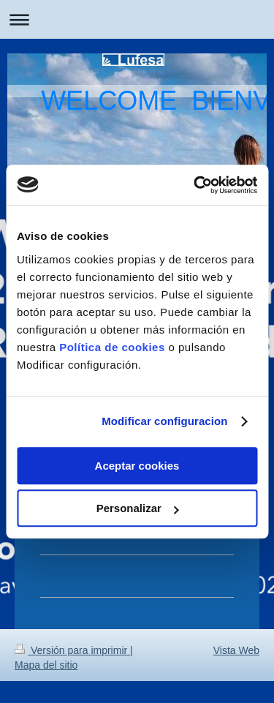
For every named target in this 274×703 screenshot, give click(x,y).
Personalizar (137, 508)
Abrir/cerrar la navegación (137, 19)
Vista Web (236, 650)
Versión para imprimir (72, 650)
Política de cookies (112, 347)
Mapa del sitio (46, 665)
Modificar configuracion (164, 421)
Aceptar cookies (137, 465)
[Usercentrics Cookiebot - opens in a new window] (195, 185)
